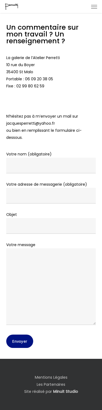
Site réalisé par (51, 391)
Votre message (51, 284)
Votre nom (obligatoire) (51, 162)
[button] (94, 6)
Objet (51, 223)
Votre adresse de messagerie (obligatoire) (51, 193)
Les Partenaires (51, 384)
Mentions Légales (51, 377)
